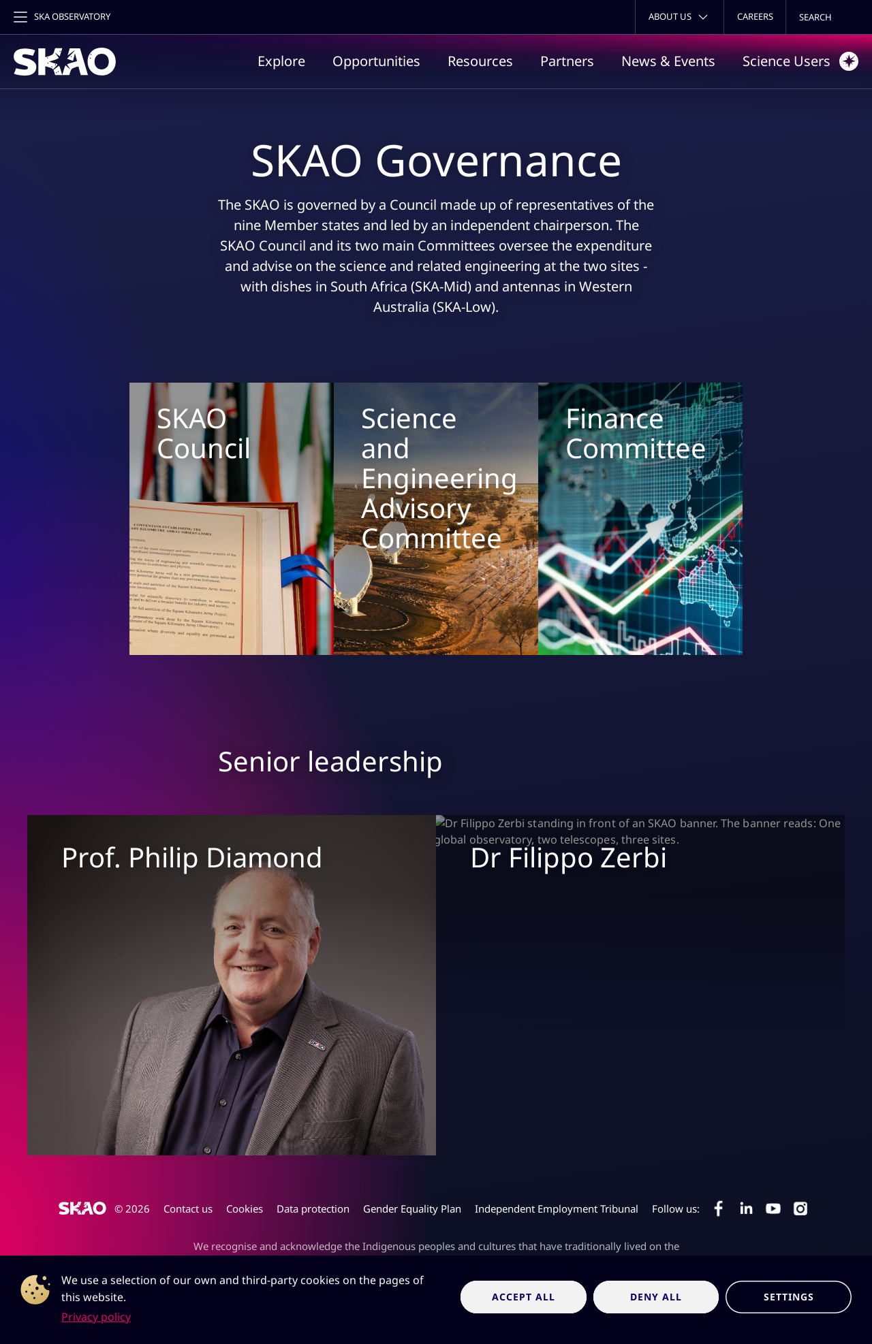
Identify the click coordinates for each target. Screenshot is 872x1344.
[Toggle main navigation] (60, 17)
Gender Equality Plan (412, 1208)
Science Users (800, 61)
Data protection (313, 1208)
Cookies (244, 1208)
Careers (755, 16)
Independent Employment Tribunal (556, 1208)
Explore (281, 61)
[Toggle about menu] (679, 17)
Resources (480, 61)
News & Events (668, 61)
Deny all (656, 1296)
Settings (789, 1296)
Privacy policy (96, 1316)
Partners (567, 61)
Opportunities (376, 61)
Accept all (523, 1296)
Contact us (188, 1208)
